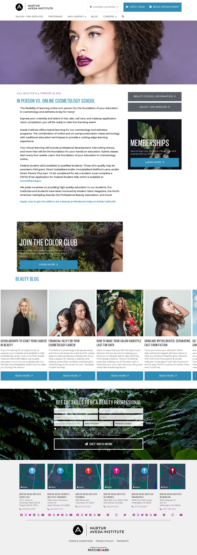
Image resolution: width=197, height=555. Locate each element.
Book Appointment (164, 6)
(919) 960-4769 (28, 509)
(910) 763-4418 (169, 509)
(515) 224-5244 (112, 506)
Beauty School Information (155, 96)
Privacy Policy (113, 435)
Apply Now (135, 6)
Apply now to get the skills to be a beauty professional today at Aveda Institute (67, 201)
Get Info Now (98, 444)
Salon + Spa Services (154, 107)
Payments (123, 541)
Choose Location (104, 7)
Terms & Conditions (81, 541)
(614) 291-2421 (84, 506)
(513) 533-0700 (56, 509)
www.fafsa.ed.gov (30, 181)
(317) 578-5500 (140, 506)
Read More (24, 375)
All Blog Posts (27, 93)
